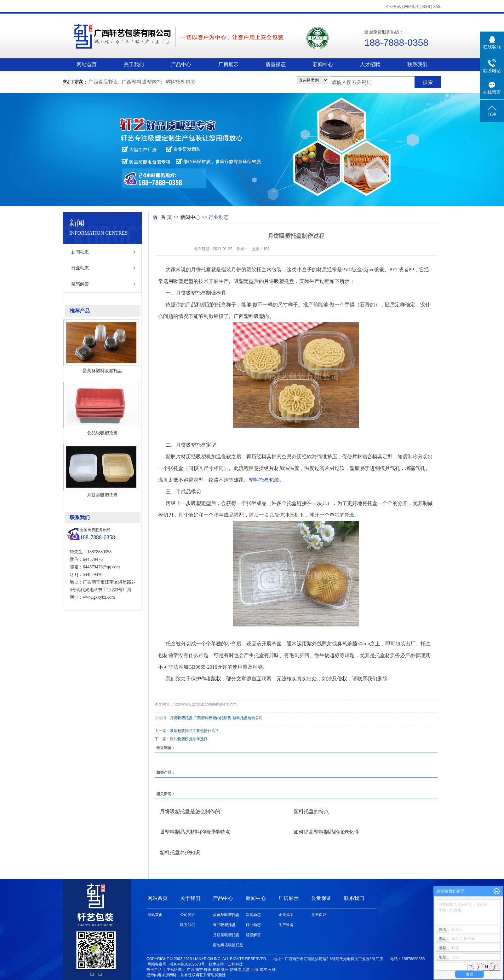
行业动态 (80, 268)
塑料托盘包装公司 (247, 718)
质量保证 (276, 64)
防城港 (235, 969)
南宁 (199, 969)
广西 (190, 969)
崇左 (263, 969)
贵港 (246, 969)
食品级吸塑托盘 (102, 432)
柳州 (207, 969)
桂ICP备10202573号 (187, 964)
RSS (426, 6)
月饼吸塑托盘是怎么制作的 (190, 811)
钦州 (225, 969)
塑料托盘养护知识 (180, 852)
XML (437, 6)
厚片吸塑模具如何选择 (189, 739)
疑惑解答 (80, 284)
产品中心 (181, 64)
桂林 (216, 969)
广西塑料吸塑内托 (142, 82)
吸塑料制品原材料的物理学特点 (195, 832)
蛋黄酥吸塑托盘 (226, 915)
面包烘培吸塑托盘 (228, 945)
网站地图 (411, 6)
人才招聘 (370, 64)
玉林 (272, 969)
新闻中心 (323, 64)
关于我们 (134, 64)
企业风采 (286, 915)
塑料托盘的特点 (311, 811)
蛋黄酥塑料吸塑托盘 (102, 370)
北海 (254, 969)
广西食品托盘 (103, 82)
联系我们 (417, 64)
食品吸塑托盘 (224, 925)
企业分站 (393, 6)
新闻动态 (80, 251)
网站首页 (87, 64)
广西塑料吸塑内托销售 (212, 718)
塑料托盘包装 (180, 82)
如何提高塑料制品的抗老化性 (326, 832)
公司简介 (187, 915)
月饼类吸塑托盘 (102, 494)
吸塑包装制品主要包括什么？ (194, 731)
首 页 (166, 217)
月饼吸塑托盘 (181, 718)
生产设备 (286, 925)
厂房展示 (228, 64)
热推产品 (154, 969)
